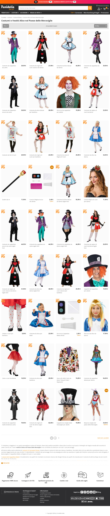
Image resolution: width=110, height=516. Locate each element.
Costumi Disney (17, 17)
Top (72, 13)
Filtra (5, 26)
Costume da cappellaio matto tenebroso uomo (9, 424)
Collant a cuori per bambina (7, 334)
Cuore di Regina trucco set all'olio (36, 200)
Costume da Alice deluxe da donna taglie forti (64, 200)
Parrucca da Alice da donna (90, 334)
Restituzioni (26, 498)
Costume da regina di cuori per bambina (35, 156)
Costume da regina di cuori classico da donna (36, 66)
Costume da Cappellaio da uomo (9, 66)
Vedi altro (6, 463)
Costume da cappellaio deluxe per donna (91, 379)
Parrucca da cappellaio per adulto (63, 111)
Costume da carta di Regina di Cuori (63, 156)
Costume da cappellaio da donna (91, 66)
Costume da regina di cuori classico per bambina (63, 291)
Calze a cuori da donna (9, 378)
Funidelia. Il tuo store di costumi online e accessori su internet (7, 7)
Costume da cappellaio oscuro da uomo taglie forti (9, 246)
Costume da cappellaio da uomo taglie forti (37, 245)
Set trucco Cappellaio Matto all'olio (63, 334)
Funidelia (3, 17)
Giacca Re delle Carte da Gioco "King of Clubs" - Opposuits (64, 380)
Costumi (14, 13)
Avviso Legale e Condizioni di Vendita (49, 495)
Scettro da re (6, 199)
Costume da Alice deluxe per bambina (36, 111)
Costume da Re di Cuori (9, 155)
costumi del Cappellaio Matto (10, 457)
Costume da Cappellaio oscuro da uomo (9, 111)
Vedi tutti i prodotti (103, 438)
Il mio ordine (26, 493)
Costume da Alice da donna (90, 156)
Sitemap (42, 502)
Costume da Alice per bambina (35, 379)
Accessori (23, 13)
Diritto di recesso (44, 500)
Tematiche (5, 13)
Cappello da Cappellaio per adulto (91, 290)
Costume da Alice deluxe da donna (64, 66)
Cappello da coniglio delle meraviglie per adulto (64, 424)
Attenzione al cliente (11, 492)
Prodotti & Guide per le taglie (30, 495)
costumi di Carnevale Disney (31, 450)
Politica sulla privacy (45, 496)
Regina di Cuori (81, 460)
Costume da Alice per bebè (35, 334)
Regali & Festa (35, 13)
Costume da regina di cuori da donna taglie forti (90, 246)
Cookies (42, 498)
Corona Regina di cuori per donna (91, 200)
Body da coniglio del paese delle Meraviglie (90, 424)
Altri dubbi (25, 500)
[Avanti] (58, 438)
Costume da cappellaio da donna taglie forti (64, 245)
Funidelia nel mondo (45, 493)
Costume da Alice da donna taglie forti (35, 290)
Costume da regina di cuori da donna (90, 111)
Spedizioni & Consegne (29, 496)
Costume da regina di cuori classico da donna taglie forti (9, 291)
